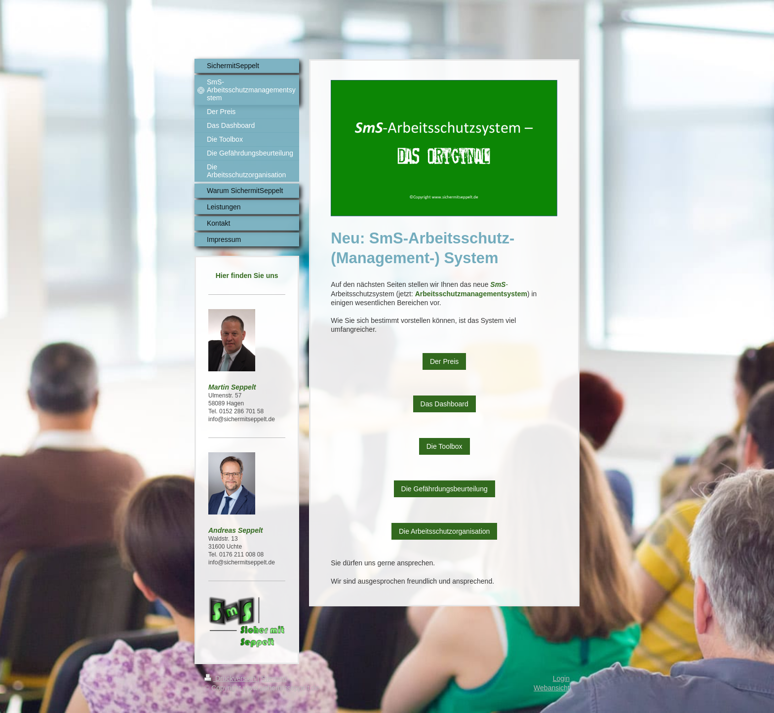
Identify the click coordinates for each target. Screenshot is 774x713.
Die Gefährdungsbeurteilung (444, 489)
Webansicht (552, 688)
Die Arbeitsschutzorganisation (444, 531)
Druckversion (230, 678)
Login (561, 678)
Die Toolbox (444, 446)
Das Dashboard (444, 404)
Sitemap (273, 678)
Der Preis (444, 361)
